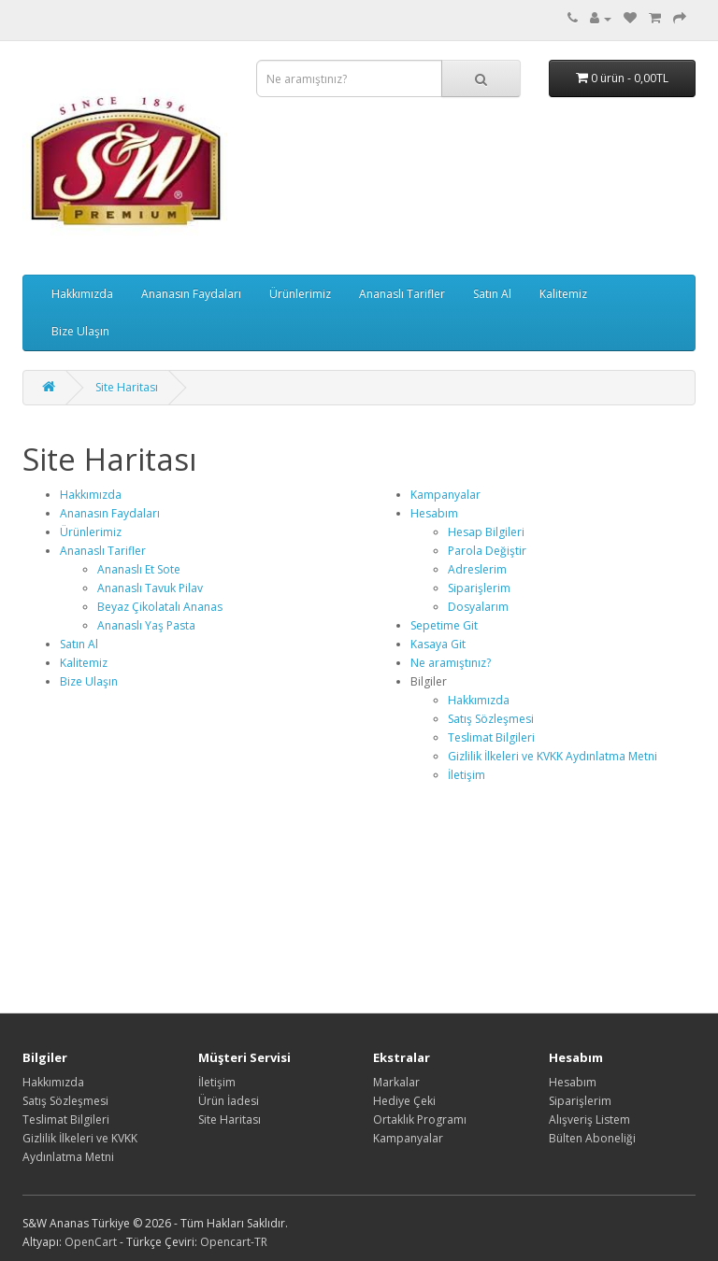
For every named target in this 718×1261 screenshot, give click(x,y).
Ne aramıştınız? (450, 663)
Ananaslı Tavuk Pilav (150, 588)
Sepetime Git (444, 625)
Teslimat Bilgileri (491, 737)
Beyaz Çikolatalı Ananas (160, 607)
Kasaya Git (438, 644)
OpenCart (91, 1242)
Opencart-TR (233, 1242)
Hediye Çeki (404, 1101)
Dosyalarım (478, 607)
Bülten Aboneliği (592, 1138)
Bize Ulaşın (80, 331)
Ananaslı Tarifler (402, 294)
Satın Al (492, 294)
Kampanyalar (445, 495)
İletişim (466, 775)
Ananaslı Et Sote (138, 569)
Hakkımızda (82, 294)
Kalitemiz (563, 294)
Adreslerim (477, 569)
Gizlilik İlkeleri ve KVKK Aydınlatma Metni (552, 756)
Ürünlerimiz (300, 294)
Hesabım (434, 513)
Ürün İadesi (228, 1101)
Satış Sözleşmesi (491, 719)
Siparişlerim (479, 588)
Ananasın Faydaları (191, 294)
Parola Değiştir (487, 551)
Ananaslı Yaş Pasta (146, 625)
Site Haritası (126, 387)
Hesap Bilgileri (486, 532)
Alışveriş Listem (589, 1119)
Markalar (396, 1082)
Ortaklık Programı (420, 1119)
